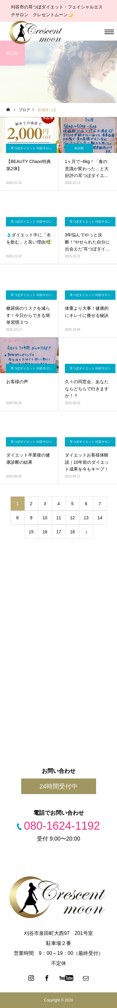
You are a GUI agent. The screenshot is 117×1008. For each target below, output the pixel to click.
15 (31, 531)
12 (72, 517)
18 (72, 531)
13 (86, 517)
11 (58, 517)
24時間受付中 (58, 786)
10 (44, 517)
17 (58, 531)
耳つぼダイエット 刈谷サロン (31, 148)
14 (99, 517)
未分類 (79, 148)
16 (44, 531)
